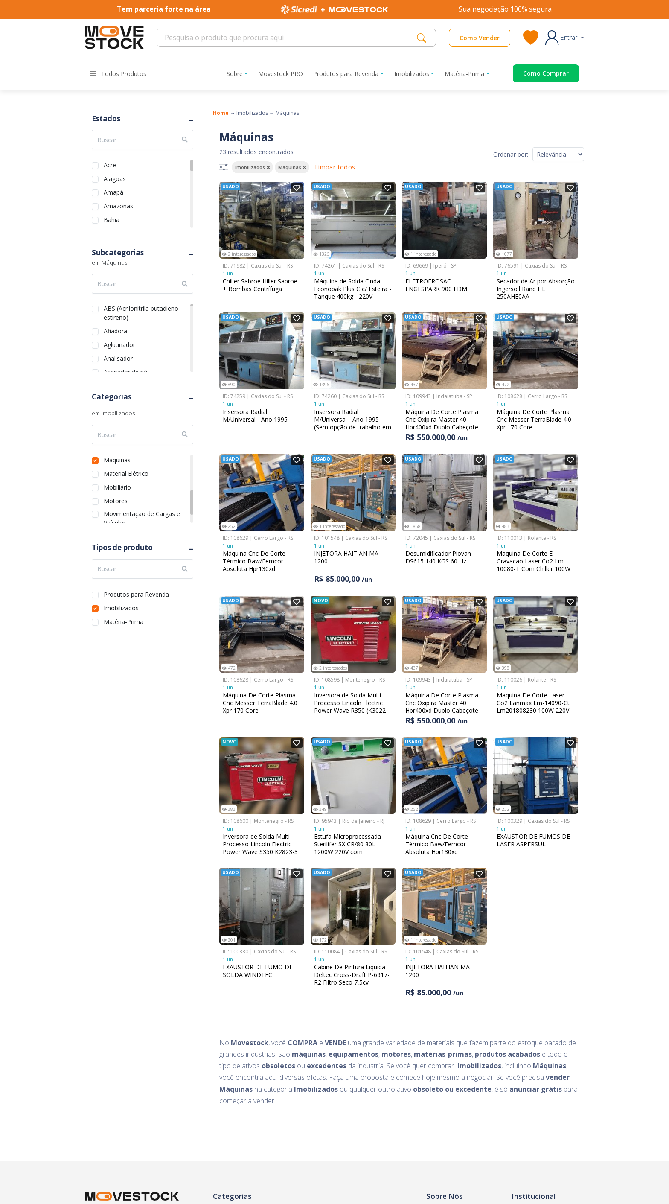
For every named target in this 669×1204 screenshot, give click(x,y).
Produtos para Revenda (136, 593)
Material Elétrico (126, 472)
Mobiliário (117, 486)
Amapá (113, 191)
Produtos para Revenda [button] (345, 74)
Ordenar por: (510, 154)
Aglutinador (119, 344)
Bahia (111, 219)
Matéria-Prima (123, 621)
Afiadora (115, 330)
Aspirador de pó (126, 371)
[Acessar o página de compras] (539, 73)
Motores (116, 500)
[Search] (289, 37)
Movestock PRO (280, 74)
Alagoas (115, 178)
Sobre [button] (235, 74)
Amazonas (118, 205)
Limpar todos (335, 167)
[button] (564, 37)
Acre (110, 164)
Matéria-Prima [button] (464, 74)
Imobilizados (121, 607)
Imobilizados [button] (411, 74)
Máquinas (117, 459)
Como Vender (480, 38)
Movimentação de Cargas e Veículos (142, 513)
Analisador (118, 357)
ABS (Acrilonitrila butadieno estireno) (141, 307)
